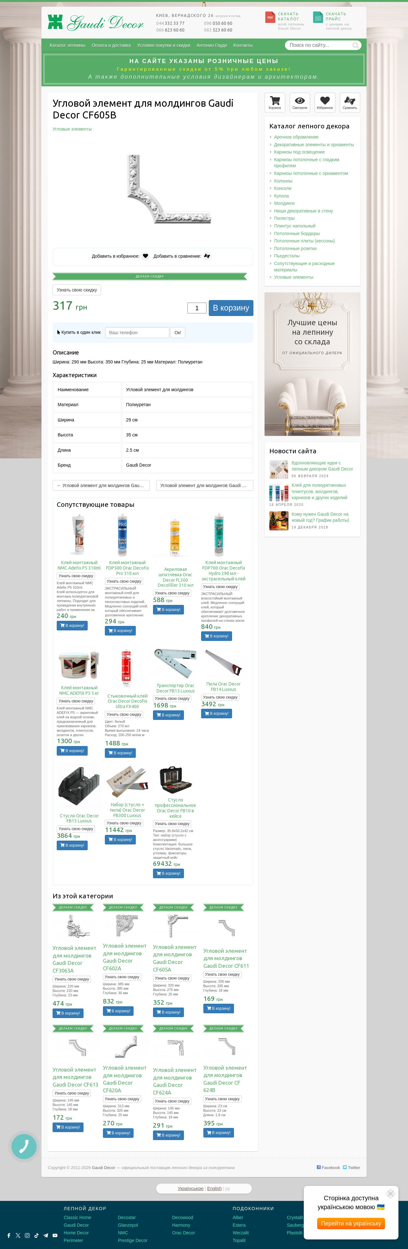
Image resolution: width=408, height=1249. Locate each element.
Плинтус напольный (295, 225)
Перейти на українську (351, 1223)
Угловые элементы (293, 277)
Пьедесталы (287, 255)
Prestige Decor (133, 1240)
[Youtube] (55, 1235)
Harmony (181, 1225)
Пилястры (284, 218)
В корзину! (72, 625)
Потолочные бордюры (297, 233)
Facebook (328, 1167)
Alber (238, 1217)
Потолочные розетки (295, 248)
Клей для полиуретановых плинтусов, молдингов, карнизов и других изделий (319, 491)
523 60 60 (218, 29)
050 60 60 (218, 23)
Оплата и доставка (111, 45)
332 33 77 (170, 23)
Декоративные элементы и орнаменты (314, 144)
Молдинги (284, 203)
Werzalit (241, 1232)
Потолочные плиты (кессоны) (304, 240)
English (214, 1188)
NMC (123, 1232)
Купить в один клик (79, 332)
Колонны (283, 180)
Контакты (242, 45)
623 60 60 (170, 29)
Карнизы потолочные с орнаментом (311, 173)
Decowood (182, 1217)
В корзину (231, 307)
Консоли (282, 188)
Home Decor (76, 1232)
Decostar (127, 1217)
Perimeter (73, 1240)
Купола (281, 195)
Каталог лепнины (67, 45)
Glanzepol (128, 1225)
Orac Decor (183, 1232)
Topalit (239, 1240)
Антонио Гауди (212, 45)
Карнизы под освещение (299, 151)
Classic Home (77, 1217)
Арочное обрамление (296, 137)
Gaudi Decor (76, 1225)
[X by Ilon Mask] (18, 1235)
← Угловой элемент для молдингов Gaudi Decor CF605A (103, 485)
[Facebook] (8, 1235)
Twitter (351, 1167)
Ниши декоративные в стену (303, 210)
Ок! (177, 332)
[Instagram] (27, 1235)
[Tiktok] (36, 1235)
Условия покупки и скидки (163, 45)
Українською (190, 1188)
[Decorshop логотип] (25, 1216)
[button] (248, 144)
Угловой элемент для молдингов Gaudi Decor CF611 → (206, 485)
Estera (239, 1225)
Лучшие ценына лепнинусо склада (312, 338)
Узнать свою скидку (77, 289)
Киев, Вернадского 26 (198, 15)
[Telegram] (45, 1235)
